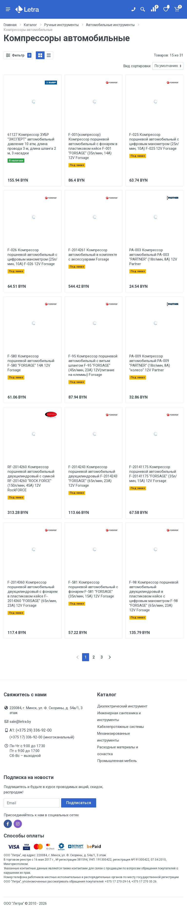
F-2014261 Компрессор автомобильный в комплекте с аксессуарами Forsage (92, 254)
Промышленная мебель (117, 761)
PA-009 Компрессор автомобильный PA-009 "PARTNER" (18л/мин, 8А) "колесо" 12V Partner (149, 363)
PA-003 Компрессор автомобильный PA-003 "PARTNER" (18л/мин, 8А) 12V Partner (153, 257)
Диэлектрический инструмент (122, 706)
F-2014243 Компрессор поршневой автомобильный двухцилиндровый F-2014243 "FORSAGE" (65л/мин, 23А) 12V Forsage (92, 476)
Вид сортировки (136, 66)
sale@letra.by (20, 721)
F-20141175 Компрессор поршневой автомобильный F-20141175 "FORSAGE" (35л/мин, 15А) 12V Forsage (153, 474)
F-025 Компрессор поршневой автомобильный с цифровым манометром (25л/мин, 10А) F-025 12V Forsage (154, 141)
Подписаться (78, 802)
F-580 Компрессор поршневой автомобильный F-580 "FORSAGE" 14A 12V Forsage (31, 363)
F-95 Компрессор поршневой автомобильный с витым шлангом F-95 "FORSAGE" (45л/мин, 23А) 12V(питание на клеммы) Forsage (92, 365)
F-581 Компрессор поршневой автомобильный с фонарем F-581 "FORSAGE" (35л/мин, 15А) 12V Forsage (93, 589)
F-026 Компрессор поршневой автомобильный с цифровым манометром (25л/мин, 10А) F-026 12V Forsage (32, 257)
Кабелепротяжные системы (120, 726)
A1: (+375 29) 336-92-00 (30, 730)
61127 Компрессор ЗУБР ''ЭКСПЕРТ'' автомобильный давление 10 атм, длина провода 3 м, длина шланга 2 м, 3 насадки (32, 143)
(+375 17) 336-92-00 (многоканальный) (41, 737)
